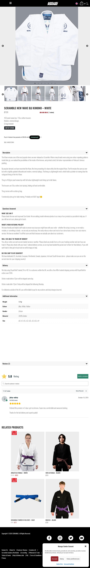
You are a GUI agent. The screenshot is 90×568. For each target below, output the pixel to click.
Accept (54, 559)
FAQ (27, 555)
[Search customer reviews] (45, 383)
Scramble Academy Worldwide (10, 552)
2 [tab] (38, 83)
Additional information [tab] (10, 296)
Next (87, 46)
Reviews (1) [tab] (6, 363)
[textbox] (77, 3)
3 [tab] (42, 83)
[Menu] (10, 3)
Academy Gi (32, 550)
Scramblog (24, 552)
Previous (3, 46)
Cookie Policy (59, 564)
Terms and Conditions (69, 564)
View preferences (73, 559)
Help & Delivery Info (18, 555)
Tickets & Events (6, 555)
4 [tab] (45, 83)
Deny (62, 559)
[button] (85, 546)
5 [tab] (48, 83)
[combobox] (77, 3)
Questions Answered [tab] (9, 208)
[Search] (87, 3)
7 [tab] (55, 83)
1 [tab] (35, 83)
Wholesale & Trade (34, 552)
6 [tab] (52, 83)
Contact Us (5, 550)
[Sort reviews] (81, 391)
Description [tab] (6, 152)
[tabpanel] (50, 46)
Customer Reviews (22, 550)
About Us (12, 550)
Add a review (83, 376)
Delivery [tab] (5, 265)
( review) (51, 112)
